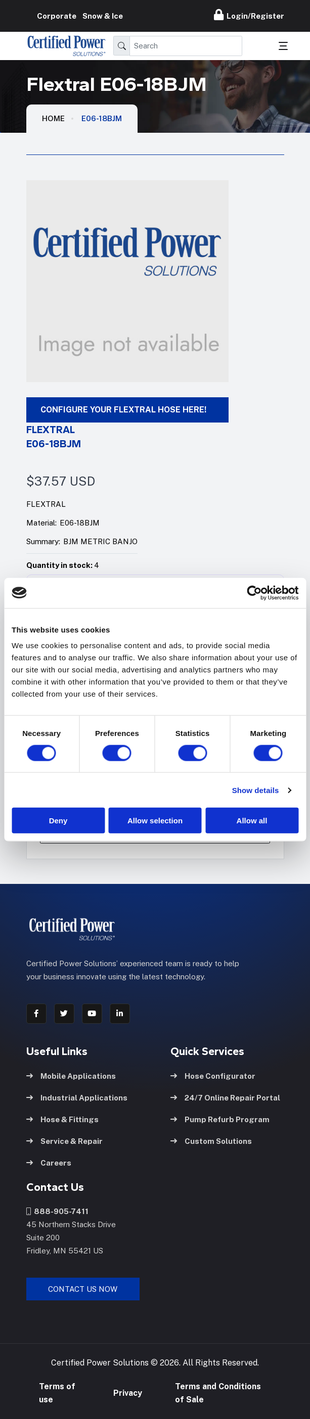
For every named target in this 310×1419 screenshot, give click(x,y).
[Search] (185, 46)
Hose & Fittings (62, 1117)
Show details (255, 789)
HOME (53, 118)
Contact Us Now (82, 1287)
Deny (58, 820)
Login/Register (249, 14)
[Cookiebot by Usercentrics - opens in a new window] (254, 592)
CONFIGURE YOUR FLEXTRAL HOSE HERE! (123, 409)
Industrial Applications (76, 1095)
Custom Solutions (211, 1139)
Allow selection (155, 820)
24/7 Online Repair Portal (225, 1095)
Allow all (252, 820)
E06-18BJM (101, 118)
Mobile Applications (71, 1074)
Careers (48, 1161)
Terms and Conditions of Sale (218, 1392)
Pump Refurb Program (220, 1117)
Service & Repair (64, 1139)
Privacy (127, 1392)
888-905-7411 (57, 1209)
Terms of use (57, 1392)
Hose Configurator (212, 1074)
